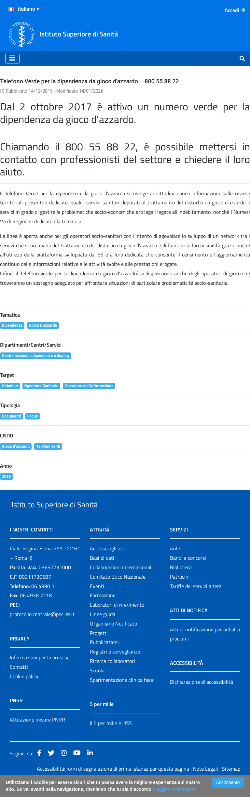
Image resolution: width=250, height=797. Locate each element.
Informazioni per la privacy (39, 672)
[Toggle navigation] (12, 58)
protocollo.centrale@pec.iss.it (42, 629)
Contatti (19, 682)
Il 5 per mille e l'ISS (111, 738)
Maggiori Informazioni (174, 789)
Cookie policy (24, 691)
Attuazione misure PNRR (37, 734)
